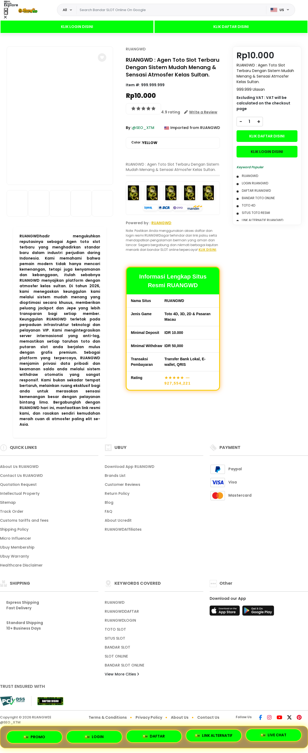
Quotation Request (18, 484)
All (65, 9)
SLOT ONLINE (116, 656)
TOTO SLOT (115, 629)
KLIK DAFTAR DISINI (231, 26)
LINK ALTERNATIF (214, 734)
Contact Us (208, 717)
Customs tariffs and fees (24, 520)
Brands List (115, 475)
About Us (180, 717)
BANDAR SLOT (117, 647)
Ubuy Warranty (14, 556)
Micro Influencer (15, 538)
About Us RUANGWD (19, 466)
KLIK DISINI (207, 249)
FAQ (108, 511)
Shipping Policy (14, 529)
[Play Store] (258, 612)
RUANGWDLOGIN (120, 620)
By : (129, 127)
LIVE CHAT (273, 735)
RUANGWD (136, 49)
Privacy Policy (149, 717)
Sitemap (8, 502)
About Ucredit (118, 520)
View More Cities (122, 674)
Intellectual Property (20, 493)
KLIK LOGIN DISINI (77, 26)
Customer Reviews (122, 484)
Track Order (11, 511)
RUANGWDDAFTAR (122, 611)
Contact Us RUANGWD (21, 475)
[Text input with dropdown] (171, 10)
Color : (144, 143)
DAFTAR (154, 734)
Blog (109, 502)
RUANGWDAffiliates (123, 529)
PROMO (34, 736)
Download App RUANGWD (129, 466)
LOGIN (94, 735)
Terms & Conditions (108, 717)
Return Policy (117, 493)
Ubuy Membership (17, 547)
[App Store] (225, 612)
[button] (102, 57)
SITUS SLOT (115, 638)
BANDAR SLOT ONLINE (124, 665)
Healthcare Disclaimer (21, 565)
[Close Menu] (6, 11)
